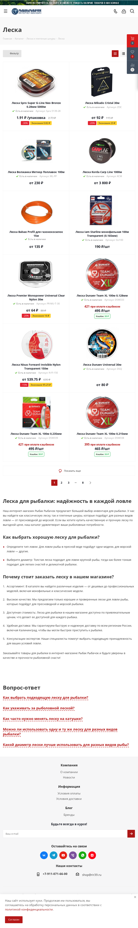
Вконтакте (44, 855)
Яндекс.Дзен (92, 855)
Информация (69, 786)
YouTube (63, 855)
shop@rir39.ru (91, 875)
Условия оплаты (69, 793)
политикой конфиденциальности (29, 909)
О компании (69, 772)
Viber (73, 855)
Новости (69, 777)
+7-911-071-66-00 (55, 874)
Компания (69, 765)
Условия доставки (69, 799)
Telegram (53, 855)
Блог (69, 808)
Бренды (69, 815)
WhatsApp (82, 855)
